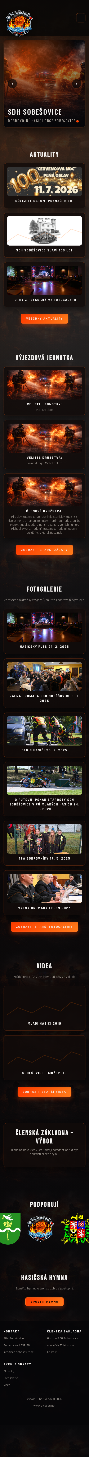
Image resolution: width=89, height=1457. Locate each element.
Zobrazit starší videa (44, 1092)
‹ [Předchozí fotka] (12, 84)
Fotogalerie (11, 1378)
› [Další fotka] (77, 84)
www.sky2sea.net (44, 1406)
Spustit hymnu (44, 1301)
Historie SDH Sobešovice (62, 1338)
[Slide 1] (77, 121)
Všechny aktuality (44, 318)
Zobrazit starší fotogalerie (44, 927)
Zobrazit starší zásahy (44, 550)
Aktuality (9, 1371)
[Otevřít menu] (80, 17)
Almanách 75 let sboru (61, 1345)
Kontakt (52, 1352)
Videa (7, 1385)
